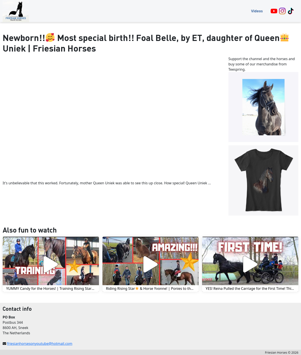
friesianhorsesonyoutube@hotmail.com (39, 343)
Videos (257, 11)
